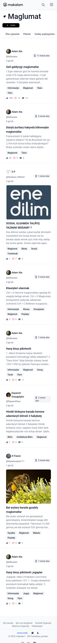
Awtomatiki (24, 630)
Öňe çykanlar (12, 34)
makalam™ (21, 634)
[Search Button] (43, 5)
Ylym (10, 93)
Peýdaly (25, 314)
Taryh (10, 374)
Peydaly (11, 535)
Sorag (40, 370)
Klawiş (26, 309)
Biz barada (8, 620)
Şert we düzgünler (24, 620)
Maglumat (28, 88)
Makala (36, 530)
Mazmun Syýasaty (20, 623)
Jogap (26, 591)
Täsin (39, 88)
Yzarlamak (13, 253)
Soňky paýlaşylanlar (45, 34)
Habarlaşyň (37, 623)
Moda (24, 248)
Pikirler (27, 34)
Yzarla (11, 25)
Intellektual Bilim (25, 434)
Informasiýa (13, 88)
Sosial (34, 248)
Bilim (10, 434)
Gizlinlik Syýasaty (43, 620)
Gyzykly (11, 530)
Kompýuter (39, 309)
